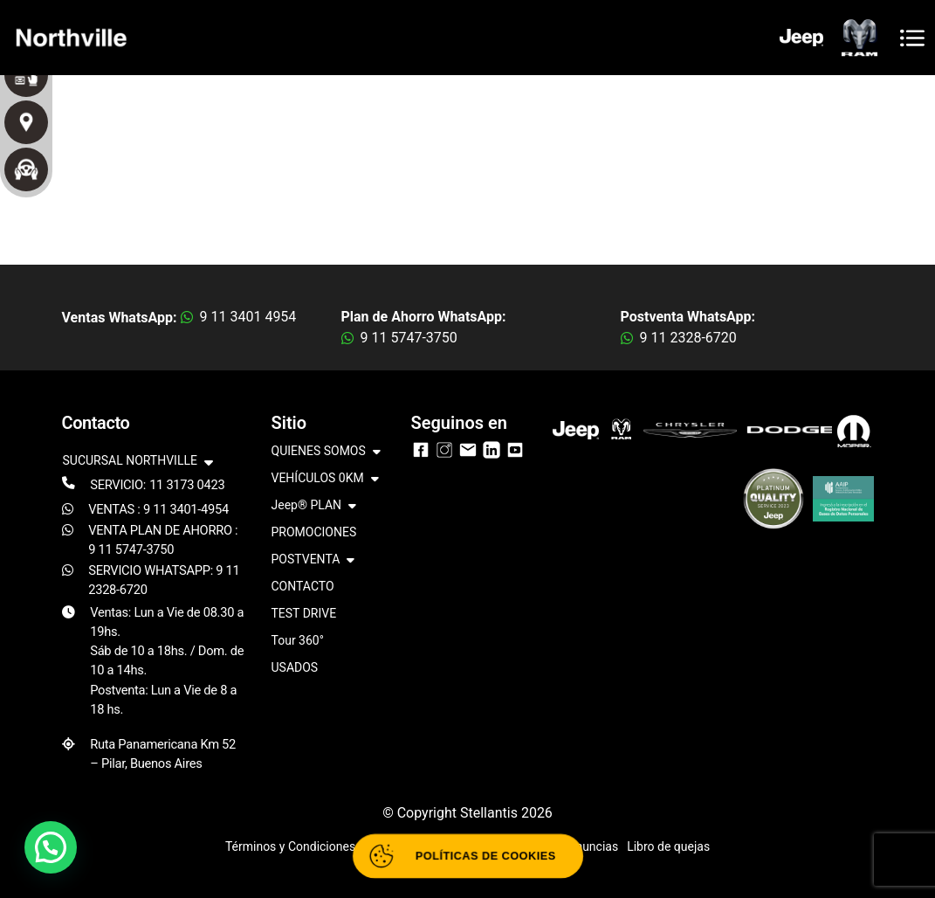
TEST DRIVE (304, 613)
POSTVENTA (313, 560)
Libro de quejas (668, 846)
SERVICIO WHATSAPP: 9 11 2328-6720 (163, 580)
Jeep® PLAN (314, 506)
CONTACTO (303, 586)
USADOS (295, 667)
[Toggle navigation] (912, 38)
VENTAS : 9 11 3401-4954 (158, 509)
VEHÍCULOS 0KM (325, 479)
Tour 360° (298, 640)
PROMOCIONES (314, 532)
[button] (50, 847)
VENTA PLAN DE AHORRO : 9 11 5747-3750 (162, 539)
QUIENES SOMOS (326, 452)
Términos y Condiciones (290, 846)
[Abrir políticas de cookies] (468, 856)
